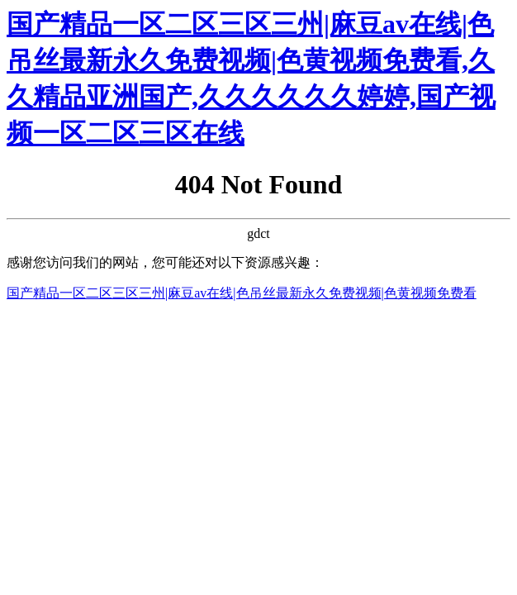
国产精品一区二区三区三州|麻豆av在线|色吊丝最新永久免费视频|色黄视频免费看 (242, 293)
